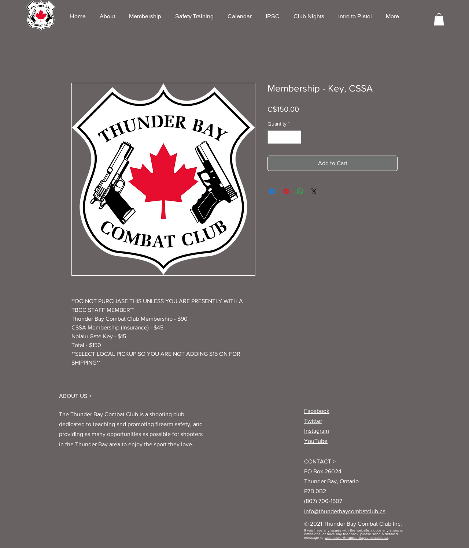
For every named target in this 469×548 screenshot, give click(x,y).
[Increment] (295, 137)
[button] (439, 19)
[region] (41, 15)
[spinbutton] (284, 137)
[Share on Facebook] (272, 191)
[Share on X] (314, 191)
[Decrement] (273, 137)
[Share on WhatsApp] (300, 191)
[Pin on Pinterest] (286, 191)
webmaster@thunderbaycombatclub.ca (356, 538)
